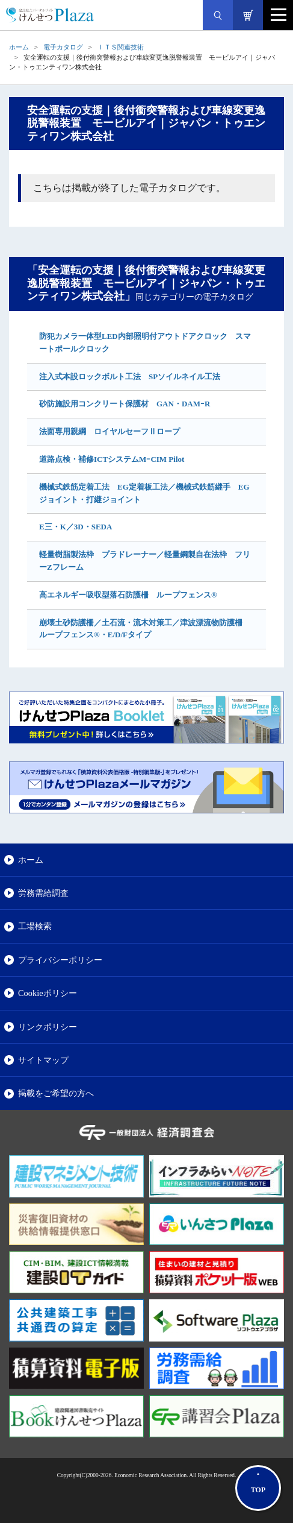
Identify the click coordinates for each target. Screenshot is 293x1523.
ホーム (19, 47)
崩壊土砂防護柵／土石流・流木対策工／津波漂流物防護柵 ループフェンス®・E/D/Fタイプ (144, 629)
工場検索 (35, 926)
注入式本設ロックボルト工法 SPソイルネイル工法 (129, 376)
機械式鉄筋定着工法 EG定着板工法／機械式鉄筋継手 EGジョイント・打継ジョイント (144, 493)
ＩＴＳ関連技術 (120, 47)
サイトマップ (43, 1060)
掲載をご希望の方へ (56, 1093)
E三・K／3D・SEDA (75, 526)
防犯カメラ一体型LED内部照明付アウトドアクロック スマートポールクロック (145, 342)
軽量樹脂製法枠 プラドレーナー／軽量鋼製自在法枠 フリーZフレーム (144, 561)
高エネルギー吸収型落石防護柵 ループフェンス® (128, 594)
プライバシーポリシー (60, 960)
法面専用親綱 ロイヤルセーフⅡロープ (109, 431)
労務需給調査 (43, 893)
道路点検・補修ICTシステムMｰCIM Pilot (111, 459)
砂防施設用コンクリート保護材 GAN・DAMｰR (124, 403)
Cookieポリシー (47, 993)
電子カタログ (63, 47)
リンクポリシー (47, 1027)
